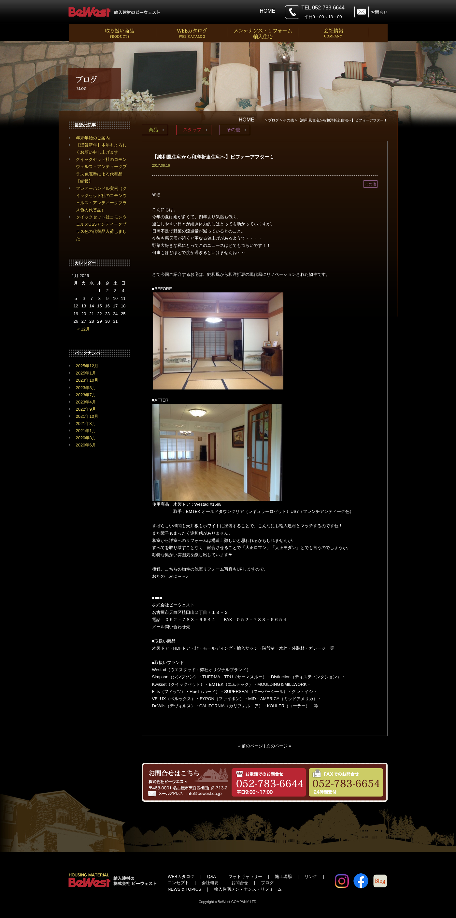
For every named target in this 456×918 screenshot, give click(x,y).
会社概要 (210, 882)
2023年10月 (87, 380)
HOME (267, 11)
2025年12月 (87, 365)
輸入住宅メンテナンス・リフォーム (248, 889)
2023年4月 (86, 402)
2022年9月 (86, 409)
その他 (233, 129)
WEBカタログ (181, 876)
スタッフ (192, 129)
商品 (153, 129)
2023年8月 (86, 387)
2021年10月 (87, 416)
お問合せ (379, 12)
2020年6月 (86, 445)
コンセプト (178, 882)
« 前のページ (250, 745)
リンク (311, 876)
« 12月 (84, 329)
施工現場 (283, 876)
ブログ (267, 882)
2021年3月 (86, 423)
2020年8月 (86, 437)
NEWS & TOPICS (184, 889)
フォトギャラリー (245, 876)
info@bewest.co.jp (211, 626)
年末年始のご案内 (93, 137)
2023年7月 (86, 394)
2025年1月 (86, 373)
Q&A (211, 876)
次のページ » (278, 745)
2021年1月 (86, 430)
